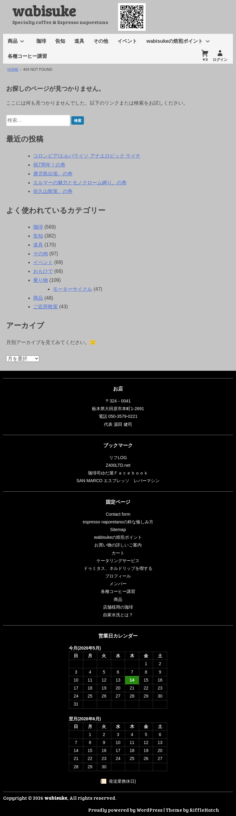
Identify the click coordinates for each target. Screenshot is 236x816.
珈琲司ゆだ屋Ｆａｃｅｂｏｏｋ (118, 472)
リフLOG (118, 457)
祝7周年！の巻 (49, 164)
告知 (60, 41)
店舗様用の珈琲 (118, 607)
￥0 (205, 60)
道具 (79, 41)
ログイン (220, 60)
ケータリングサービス (118, 560)
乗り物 (40, 280)
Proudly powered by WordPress (125, 809)
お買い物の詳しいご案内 (118, 544)
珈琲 (41, 41)
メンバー (118, 583)
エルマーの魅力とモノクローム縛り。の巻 (80, 182)
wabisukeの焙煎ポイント (174, 41)
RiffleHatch (204, 809)
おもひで (43, 271)
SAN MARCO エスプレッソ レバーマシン (118, 480)
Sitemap (118, 529)
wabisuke (44, 10)
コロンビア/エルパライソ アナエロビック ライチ (86, 155)
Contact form (118, 514)
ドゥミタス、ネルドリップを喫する (118, 568)
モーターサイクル (72, 289)
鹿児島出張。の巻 (53, 173)
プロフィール (118, 576)
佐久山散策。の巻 (53, 191)
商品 (13, 41)
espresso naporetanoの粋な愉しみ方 (118, 521)
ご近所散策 (45, 306)
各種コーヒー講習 (27, 56)
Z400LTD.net (118, 465)
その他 (100, 41)
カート (118, 552)
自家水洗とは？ (118, 614)
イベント (127, 41)
